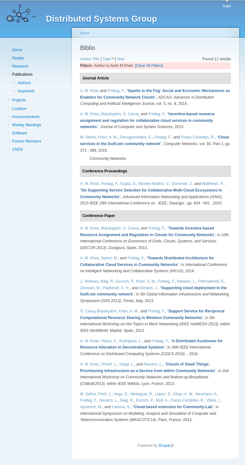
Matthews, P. (213, 183)
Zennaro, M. (90, 288)
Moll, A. (162, 400)
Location (19, 108)
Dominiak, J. (182, 183)
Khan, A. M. (108, 137)
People (18, 58)
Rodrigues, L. (130, 341)
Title (96, 59)
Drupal (166, 445)
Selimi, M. (109, 258)
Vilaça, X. (109, 341)
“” (147, 120)
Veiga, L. (126, 364)
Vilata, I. (213, 400)
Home (17, 50)
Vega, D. (121, 394)
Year (121, 59)
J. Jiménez (89, 281)
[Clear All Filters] (149, 65)
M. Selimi (88, 137)
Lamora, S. (121, 407)
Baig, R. (107, 281)
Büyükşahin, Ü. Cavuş (120, 114)
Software (19, 133)
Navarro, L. (186, 281)
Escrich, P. (125, 281)
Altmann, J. (148, 288)
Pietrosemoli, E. (211, 281)
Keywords (26, 91)
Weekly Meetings (26, 125)
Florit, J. (105, 394)
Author (85, 59)
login (227, 6)
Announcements (26, 117)
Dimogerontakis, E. (136, 137)
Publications (22, 74)
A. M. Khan (89, 91)
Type (106, 59)
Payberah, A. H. (116, 288)
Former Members (26, 141)
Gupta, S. (128, 183)
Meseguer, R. (141, 394)
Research (20, 66)
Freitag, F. (115, 91)
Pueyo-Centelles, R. (198, 137)
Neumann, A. (206, 394)
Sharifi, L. (109, 364)
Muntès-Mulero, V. (154, 183)
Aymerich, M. (91, 407)
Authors (24, 83)
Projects (19, 100)
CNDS (17, 149)
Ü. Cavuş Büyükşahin (98, 311)
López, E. (163, 394)
